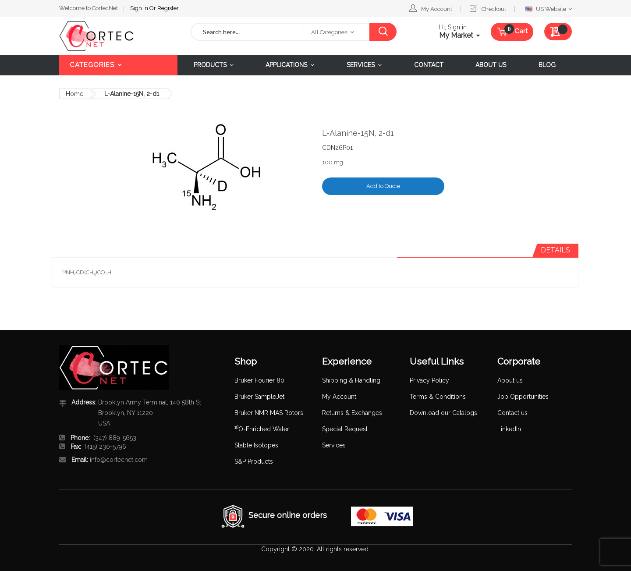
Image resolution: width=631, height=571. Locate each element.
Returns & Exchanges (352, 412)
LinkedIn (509, 429)
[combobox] (246, 32)
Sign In (139, 8)
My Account (436, 9)
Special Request (345, 429)
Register (168, 8)
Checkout (494, 9)
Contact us (512, 412)
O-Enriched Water (261, 429)
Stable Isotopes (256, 445)
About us (510, 380)
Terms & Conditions (438, 396)
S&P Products (253, 461)
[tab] (555, 250)
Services (334, 445)
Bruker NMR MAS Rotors (268, 412)
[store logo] (118, 36)
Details (555, 250)
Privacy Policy (429, 380)
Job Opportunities (523, 396)
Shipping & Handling (351, 380)
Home (74, 93)
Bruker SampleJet (259, 396)
